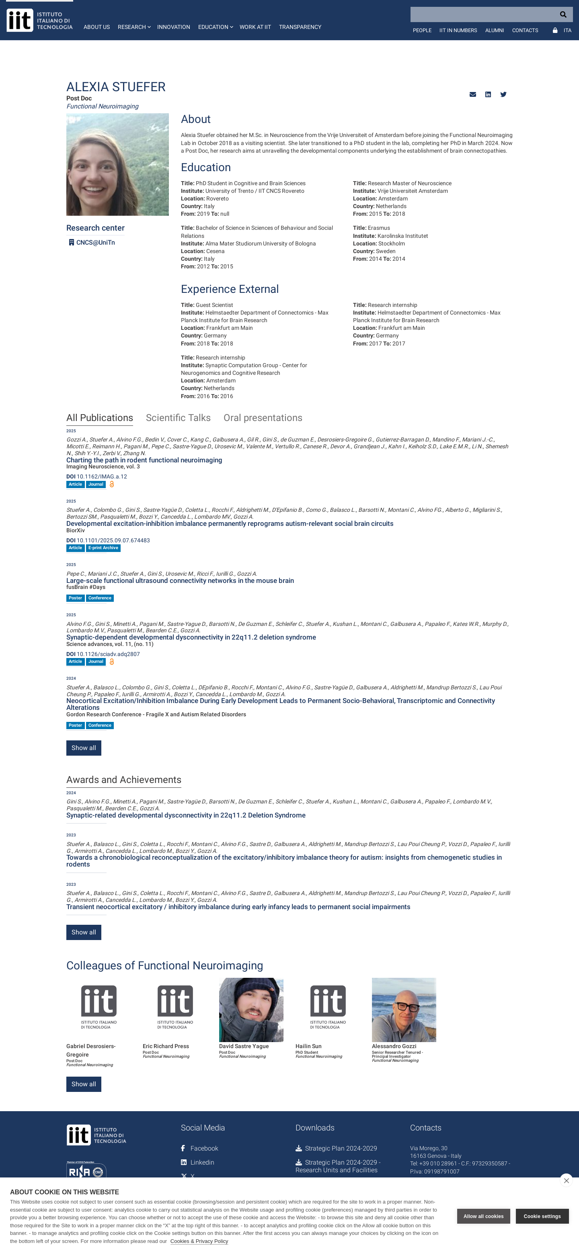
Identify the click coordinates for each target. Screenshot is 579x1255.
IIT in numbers (458, 30)
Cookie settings (542, 1216)
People (422, 30)
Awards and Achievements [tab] (123, 780)
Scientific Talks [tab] (178, 418)
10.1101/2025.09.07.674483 (108, 540)
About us (97, 27)
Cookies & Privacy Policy (199, 1241)
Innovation (173, 27)
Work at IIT (255, 27)
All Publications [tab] (99, 418)
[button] (133, 20)
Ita (567, 30)
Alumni (494, 30)
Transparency (300, 27)
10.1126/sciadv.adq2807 (103, 654)
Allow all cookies (484, 1216)
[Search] (492, 14)
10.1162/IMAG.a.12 (96, 476)
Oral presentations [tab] (263, 418)
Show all (84, 748)
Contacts (525, 30)
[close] (566, 1180)
